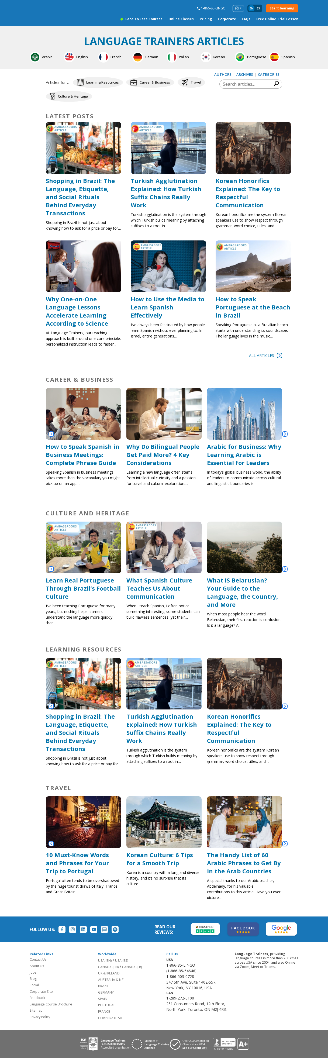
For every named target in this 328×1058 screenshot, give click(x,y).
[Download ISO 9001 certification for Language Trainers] (105, 1043)
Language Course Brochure (51, 1003)
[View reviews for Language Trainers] (231, 1044)
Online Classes (181, 19)
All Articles (265, 354)
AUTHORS (223, 74)
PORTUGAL (106, 1004)
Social (34, 984)
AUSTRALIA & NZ (111, 979)
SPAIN (102, 998)
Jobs (33, 971)
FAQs (246, 19)
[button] (51, 433)
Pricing (206, 19)
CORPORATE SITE (111, 1017)
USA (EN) (105, 959)
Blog (33, 978)
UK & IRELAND (109, 972)
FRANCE (104, 1010)
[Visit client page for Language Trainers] (191, 1043)
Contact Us (38, 959)
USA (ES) (121, 959)
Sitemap (36, 1010)
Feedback (37, 997)
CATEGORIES (268, 74)
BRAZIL (103, 985)
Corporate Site (41, 990)
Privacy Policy (40, 1016)
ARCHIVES (244, 74)
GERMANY (106, 991)
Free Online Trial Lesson (277, 19)
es (258, 9)
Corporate (227, 19)
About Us (37, 965)
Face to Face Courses (144, 19)
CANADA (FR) (132, 966)
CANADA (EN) (108, 966)
